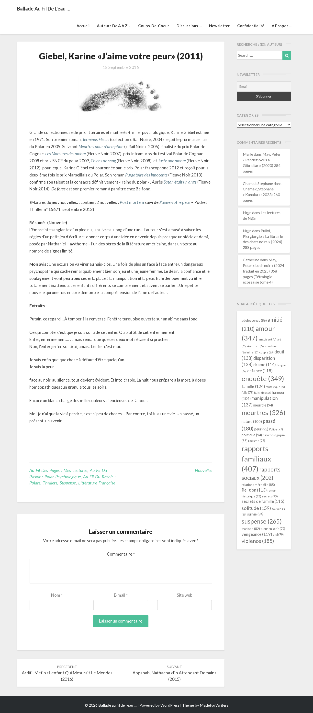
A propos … (282, 25)
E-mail (121, 595)
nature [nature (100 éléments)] (252, 421)
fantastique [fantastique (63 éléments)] (276, 386)
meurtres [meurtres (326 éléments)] (263, 412)
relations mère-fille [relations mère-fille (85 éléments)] (258, 485)
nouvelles (203, 470)
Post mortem (132, 202)
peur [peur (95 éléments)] (261, 429)
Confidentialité (250, 25)
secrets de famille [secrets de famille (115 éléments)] (263, 501)
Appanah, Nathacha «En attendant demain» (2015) (174, 673)
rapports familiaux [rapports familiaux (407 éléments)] (256, 458)
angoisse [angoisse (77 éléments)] (267, 339)
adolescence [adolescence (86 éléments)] (254, 320)
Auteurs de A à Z (114, 25)
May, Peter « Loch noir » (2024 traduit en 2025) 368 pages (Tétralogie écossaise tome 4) (263, 270)
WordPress (169, 705)
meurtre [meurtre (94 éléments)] (263, 405)
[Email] (264, 86)
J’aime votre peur (175, 202)
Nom (57, 595)
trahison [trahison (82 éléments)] (251, 529)
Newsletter (219, 25)
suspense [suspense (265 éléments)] (262, 521)
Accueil (83, 25)
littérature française (96, 482)
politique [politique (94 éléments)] (252, 435)
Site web (184, 595)
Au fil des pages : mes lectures (58, 470)
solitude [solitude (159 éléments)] (256, 508)
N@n (247, 212)
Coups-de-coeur (153, 25)
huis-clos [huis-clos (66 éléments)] (262, 392)
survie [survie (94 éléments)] (255, 514)
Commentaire (121, 554)
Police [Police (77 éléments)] (276, 429)
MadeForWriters (214, 705)
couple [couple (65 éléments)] (266, 352)
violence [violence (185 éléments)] (258, 541)
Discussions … (189, 25)
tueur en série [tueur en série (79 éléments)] (273, 529)
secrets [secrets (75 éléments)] (270, 496)
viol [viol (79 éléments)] (278, 535)
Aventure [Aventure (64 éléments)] (256, 346)
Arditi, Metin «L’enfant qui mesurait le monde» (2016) (67, 673)
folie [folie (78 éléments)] (247, 393)
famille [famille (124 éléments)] (253, 386)
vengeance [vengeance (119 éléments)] (257, 534)
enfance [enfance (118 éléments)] (260, 370)
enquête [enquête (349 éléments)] (263, 378)
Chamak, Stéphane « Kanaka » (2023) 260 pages (261, 194)
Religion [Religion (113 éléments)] (254, 490)
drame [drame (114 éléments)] (264, 364)
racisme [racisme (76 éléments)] (256, 441)
